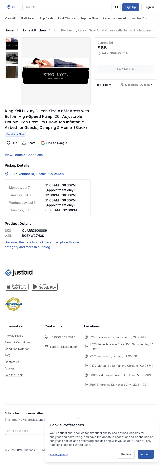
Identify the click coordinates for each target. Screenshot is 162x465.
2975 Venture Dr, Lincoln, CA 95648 (37, 174)
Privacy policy (59, 454)
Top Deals (46, 18)
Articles (9, 368)
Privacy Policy (14, 335)
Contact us (12, 362)
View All (10, 18)
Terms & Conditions (17, 342)
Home (9, 30)
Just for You (139, 18)
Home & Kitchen (34, 30)
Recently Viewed (114, 18)
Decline (126, 454)
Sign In (149, 7)
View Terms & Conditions (24, 155)
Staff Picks (27, 18)
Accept (146, 454)
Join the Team (14, 375)
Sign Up (130, 7)
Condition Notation (17, 349)
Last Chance (67, 18)
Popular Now (89, 18)
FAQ (7, 355)
